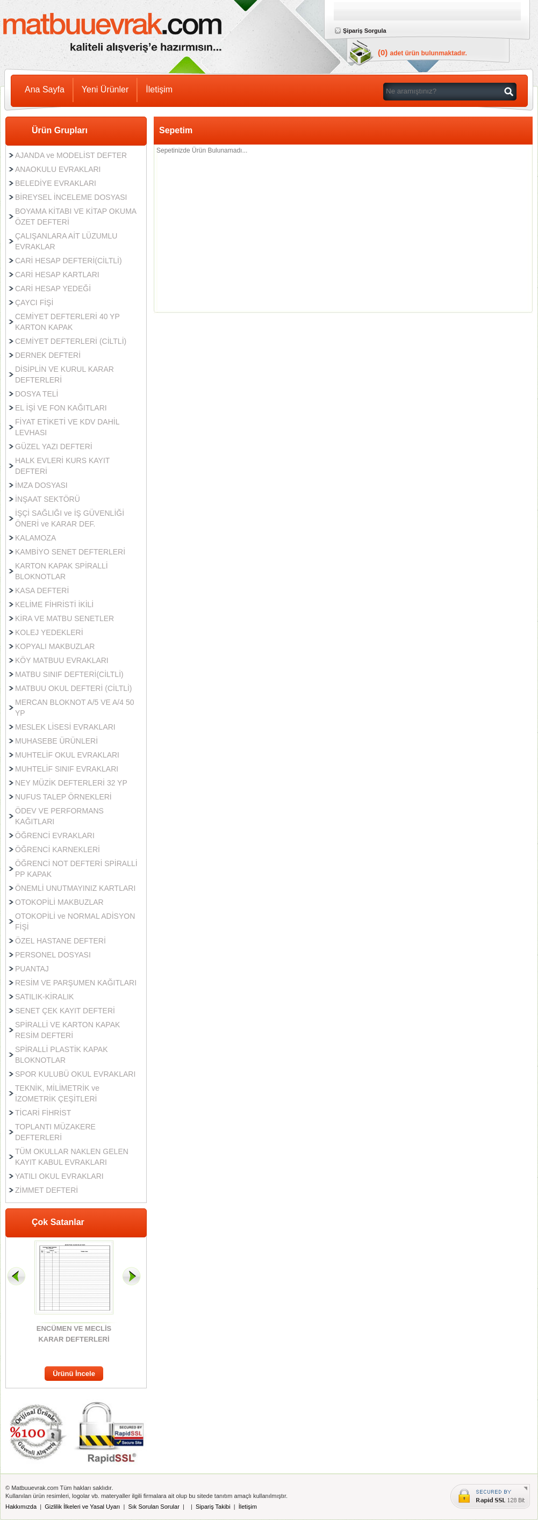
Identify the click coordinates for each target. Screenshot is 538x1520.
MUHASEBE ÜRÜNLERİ (56, 741)
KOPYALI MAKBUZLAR (55, 646)
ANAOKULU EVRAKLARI (58, 169)
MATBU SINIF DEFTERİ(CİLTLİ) (69, 674)
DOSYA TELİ (36, 394)
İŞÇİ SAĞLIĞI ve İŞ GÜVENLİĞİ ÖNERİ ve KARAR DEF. (69, 518)
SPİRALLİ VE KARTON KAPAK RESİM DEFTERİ (67, 1030)
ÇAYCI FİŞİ (34, 302)
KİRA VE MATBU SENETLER (64, 618)
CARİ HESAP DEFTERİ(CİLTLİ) (68, 260)
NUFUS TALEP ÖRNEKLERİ (63, 797)
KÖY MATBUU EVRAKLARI (62, 660)
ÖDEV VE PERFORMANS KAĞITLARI (59, 816)
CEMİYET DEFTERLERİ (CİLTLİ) (70, 341)
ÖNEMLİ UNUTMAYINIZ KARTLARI (75, 888)
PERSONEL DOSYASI (53, 954)
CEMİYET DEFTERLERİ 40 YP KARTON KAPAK (67, 322)
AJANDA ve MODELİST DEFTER (71, 155)
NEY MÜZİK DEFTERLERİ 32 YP (71, 783)
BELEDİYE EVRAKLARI (55, 183)
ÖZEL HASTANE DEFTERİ (60, 941)
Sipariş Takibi (213, 1506)
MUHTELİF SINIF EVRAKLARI (66, 769)
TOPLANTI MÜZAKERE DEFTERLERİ (55, 1132)
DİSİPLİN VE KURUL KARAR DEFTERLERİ (64, 374)
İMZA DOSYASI (41, 485)
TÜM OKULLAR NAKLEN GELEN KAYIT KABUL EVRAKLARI (71, 1156)
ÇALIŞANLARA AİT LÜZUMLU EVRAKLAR (66, 241)
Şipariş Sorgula (364, 30)
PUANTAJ (32, 968)
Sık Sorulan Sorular (153, 1506)
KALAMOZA (35, 538)
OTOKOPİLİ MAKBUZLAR (59, 902)
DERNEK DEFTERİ (48, 355)
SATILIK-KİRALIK (44, 996)
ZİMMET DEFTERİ (46, 1190)
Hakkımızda (21, 1506)
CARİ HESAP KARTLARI (57, 274)
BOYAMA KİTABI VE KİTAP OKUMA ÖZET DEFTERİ (75, 216)
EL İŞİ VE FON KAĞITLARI (61, 408)
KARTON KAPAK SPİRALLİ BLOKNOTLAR (61, 571)
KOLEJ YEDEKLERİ (49, 632)
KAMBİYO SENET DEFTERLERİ (70, 552)
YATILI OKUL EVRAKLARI (59, 1176)
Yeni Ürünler (105, 89)
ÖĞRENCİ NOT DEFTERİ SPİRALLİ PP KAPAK (76, 868)
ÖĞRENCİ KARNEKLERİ (57, 849)
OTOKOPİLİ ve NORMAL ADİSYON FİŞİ (75, 921)
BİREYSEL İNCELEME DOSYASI (71, 197)
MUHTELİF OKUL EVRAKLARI (67, 755)
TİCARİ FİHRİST (43, 1112)
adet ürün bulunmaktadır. (428, 53)
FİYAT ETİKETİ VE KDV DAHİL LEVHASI (67, 427)
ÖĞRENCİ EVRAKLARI (55, 835)
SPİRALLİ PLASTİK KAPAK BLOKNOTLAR (61, 1054)
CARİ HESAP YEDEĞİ (53, 288)
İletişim (159, 89)
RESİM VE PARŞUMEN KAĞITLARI (76, 982)
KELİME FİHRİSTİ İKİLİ (54, 604)
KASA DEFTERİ (42, 590)
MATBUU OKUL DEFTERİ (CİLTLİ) (73, 688)
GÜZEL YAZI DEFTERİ (53, 446)
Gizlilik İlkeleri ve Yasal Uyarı (82, 1506)
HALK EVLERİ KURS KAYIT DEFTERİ (62, 466)
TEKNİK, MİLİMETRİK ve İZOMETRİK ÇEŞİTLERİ (57, 1093)
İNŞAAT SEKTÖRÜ (47, 499)
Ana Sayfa (44, 89)
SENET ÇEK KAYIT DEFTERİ (65, 1010)
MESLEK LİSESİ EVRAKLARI (65, 727)
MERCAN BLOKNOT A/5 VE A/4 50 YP (74, 707)
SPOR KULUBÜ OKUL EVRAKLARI (75, 1074)
